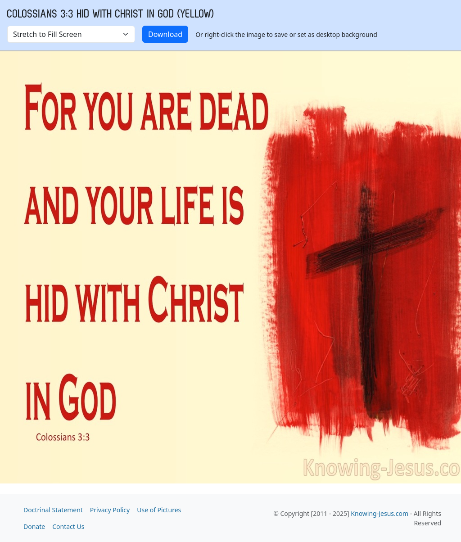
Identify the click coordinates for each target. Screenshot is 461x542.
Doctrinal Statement (53, 510)
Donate (34, 526)
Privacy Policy (110, 510)
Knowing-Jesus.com (379, 513)
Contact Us (68, 526)
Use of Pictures (159, 510)
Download (165, 34)
